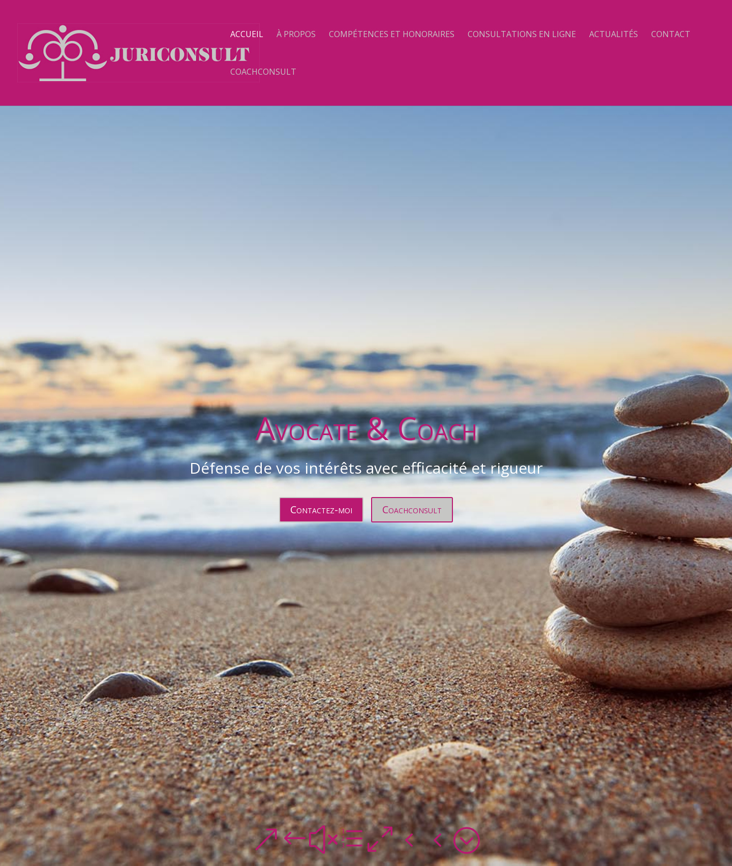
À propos (296, 35)
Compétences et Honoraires (391, 35)
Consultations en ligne (522, 35)
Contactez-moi (321, 509)
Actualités (613, 35)
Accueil (246, 35)
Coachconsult (263, 72)
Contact (670, 35)
